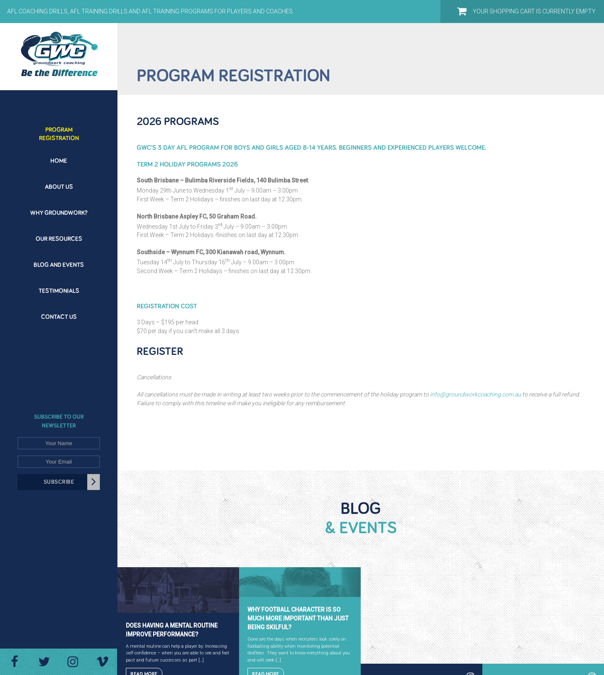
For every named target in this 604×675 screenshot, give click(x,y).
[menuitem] (58, 129)
